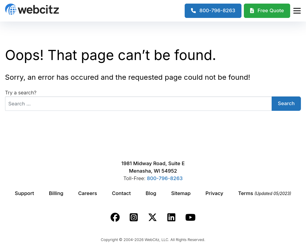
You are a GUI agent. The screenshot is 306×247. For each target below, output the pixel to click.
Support (24, 193)
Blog (151, 193)
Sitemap (181, 193)
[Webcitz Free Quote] (267, 11)
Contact (121, 193)
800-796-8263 (165, 178)
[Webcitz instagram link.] (134, 217)
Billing (56, 193)
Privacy (215, 193)
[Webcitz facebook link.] (115, 217)
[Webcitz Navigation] (297, 11)
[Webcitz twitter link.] (152, 217)
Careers (87, 193)
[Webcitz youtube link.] (190, 217)
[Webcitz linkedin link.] (171, 217)
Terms (264, 193)
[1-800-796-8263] (213, 11)
